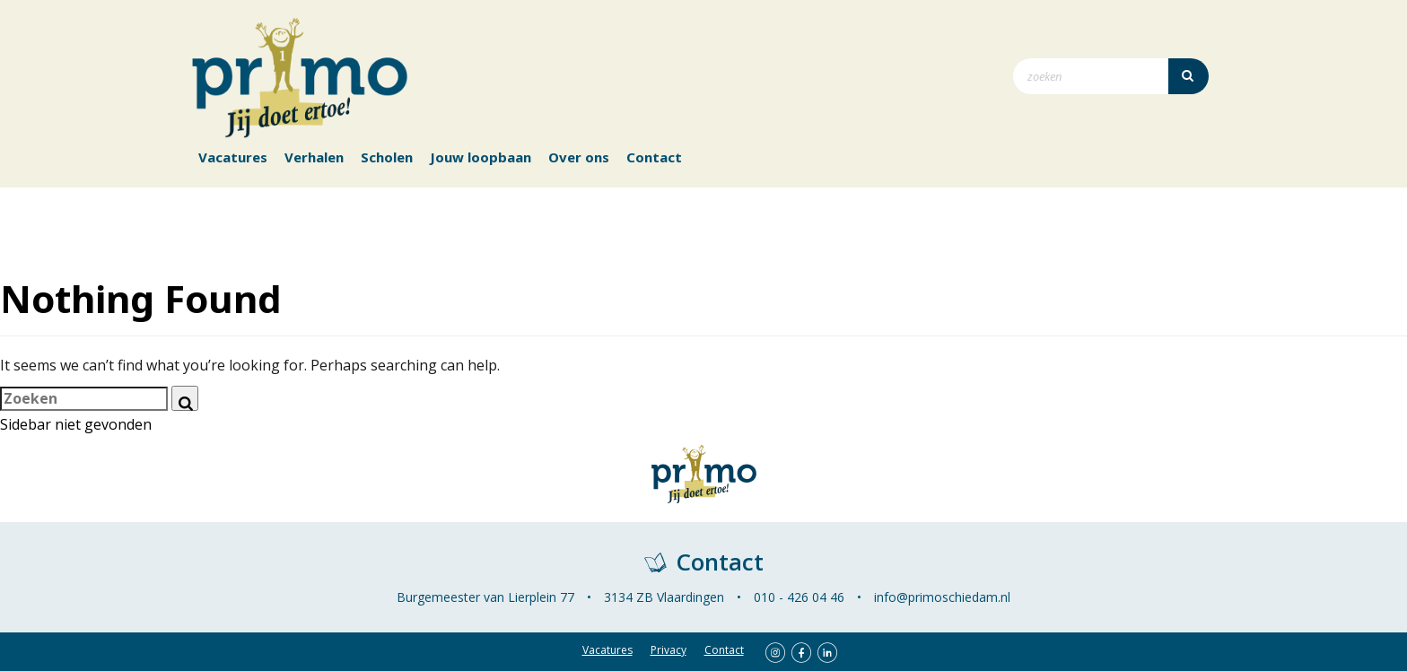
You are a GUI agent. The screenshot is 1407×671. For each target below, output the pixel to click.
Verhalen (314, 157)
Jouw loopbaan (480, 157)
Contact (654, 157)
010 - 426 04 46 (799, 597)
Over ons (578, 157)
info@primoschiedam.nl (942, 597)
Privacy (668, 650)
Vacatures (232, 157)
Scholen (387, 157)
